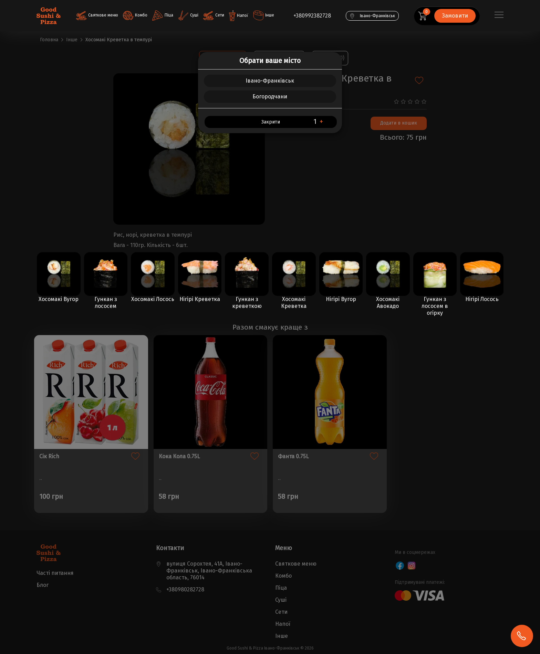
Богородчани (269, 96)
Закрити (270, 122)
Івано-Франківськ (270, 80)
